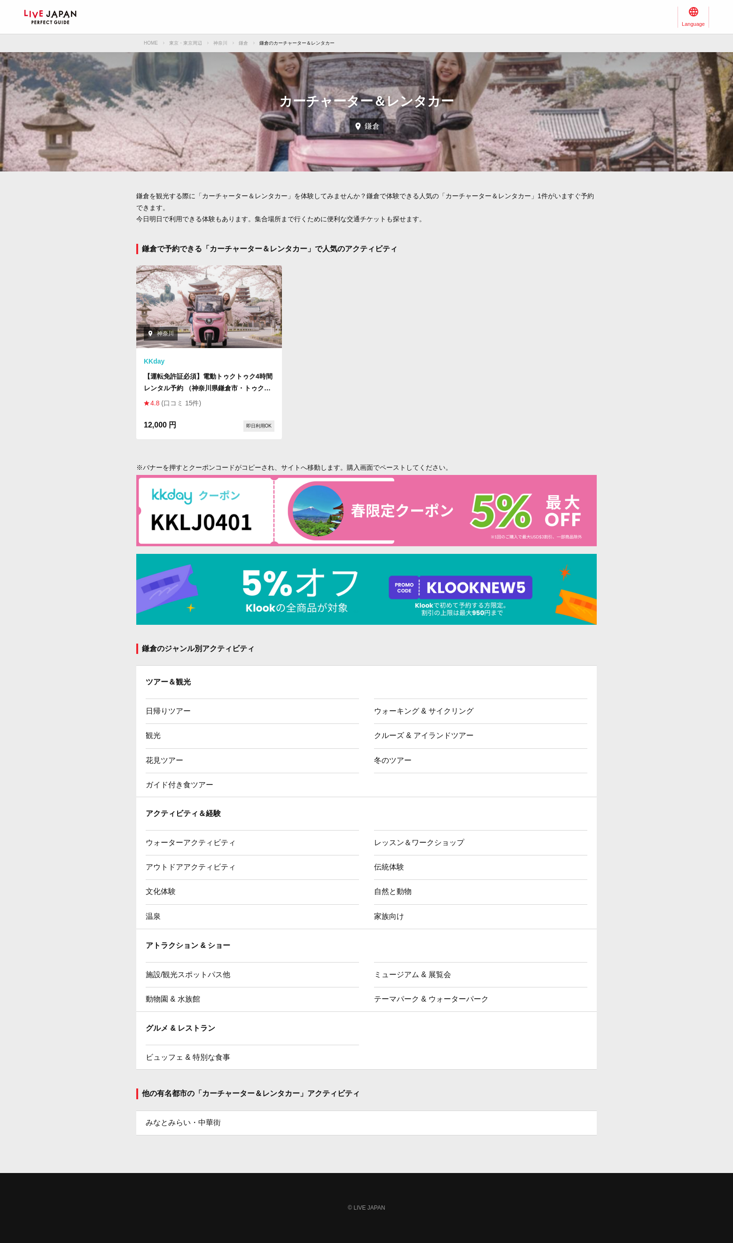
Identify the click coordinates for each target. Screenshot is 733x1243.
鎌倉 (243, 43)
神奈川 (220, 43)
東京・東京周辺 (185, 43)
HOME (151, 43)
